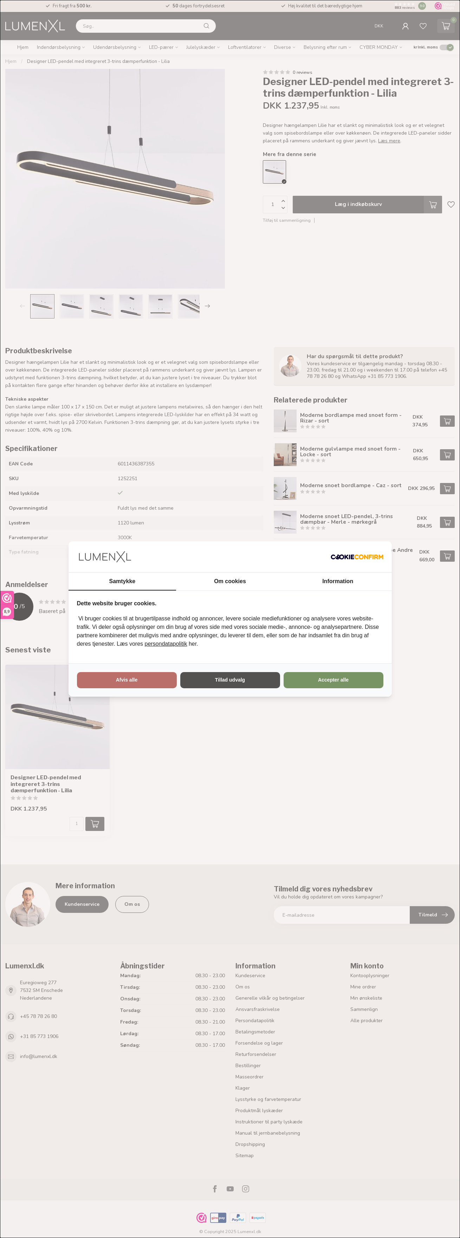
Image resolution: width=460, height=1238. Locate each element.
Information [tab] (337, 581)
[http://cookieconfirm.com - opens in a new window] (357, 557)
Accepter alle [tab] (333, 680)
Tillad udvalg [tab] (230, 680)
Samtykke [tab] (122, 581)
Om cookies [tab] (230, 581)
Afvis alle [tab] (126, 680)
